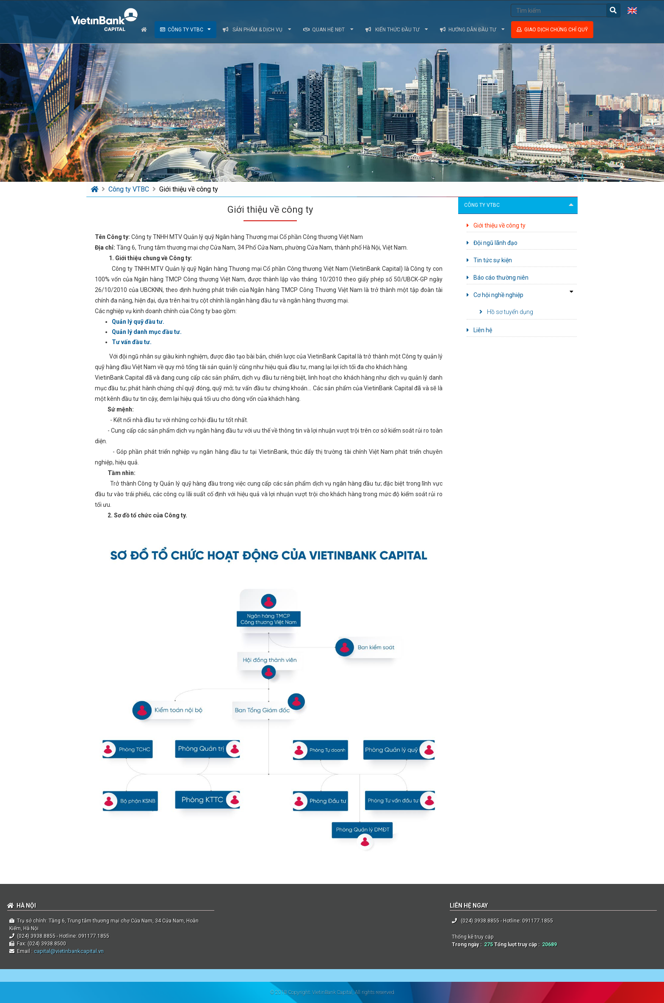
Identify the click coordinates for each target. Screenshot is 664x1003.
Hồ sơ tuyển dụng (506, 311)
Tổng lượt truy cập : (518, 944)
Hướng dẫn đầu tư (472, 30)
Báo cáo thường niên (497, 277)
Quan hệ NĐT (328, 30)
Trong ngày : (468, 944)
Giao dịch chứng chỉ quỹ (552, 30)
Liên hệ (479, 330)
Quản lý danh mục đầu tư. (147, 331)
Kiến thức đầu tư (396, 30)
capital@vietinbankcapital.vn (68, 951)
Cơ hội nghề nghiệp (495, 295)
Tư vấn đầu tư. (132, 342)
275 (488, 944)
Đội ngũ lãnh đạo (492, 242)
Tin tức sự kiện (489, 260)
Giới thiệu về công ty (188, 189)
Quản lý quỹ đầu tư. (138, 321)
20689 (549, 944)
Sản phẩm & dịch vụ (257, 30)
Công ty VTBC (185, 30)
